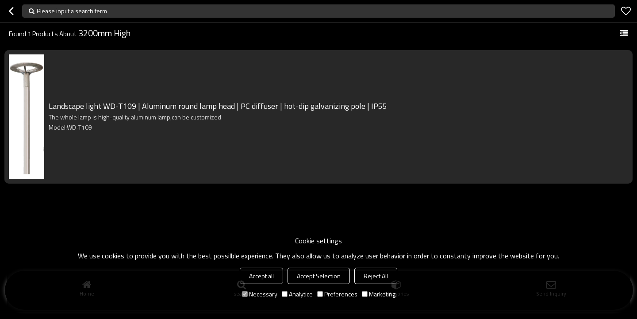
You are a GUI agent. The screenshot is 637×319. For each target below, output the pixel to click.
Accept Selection (319, 276)
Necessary (259, 294)
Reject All (376, 276)
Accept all (261, 276)
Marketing (378, 294)
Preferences (337, 294)
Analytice (297, 294)
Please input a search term (72, 10)
